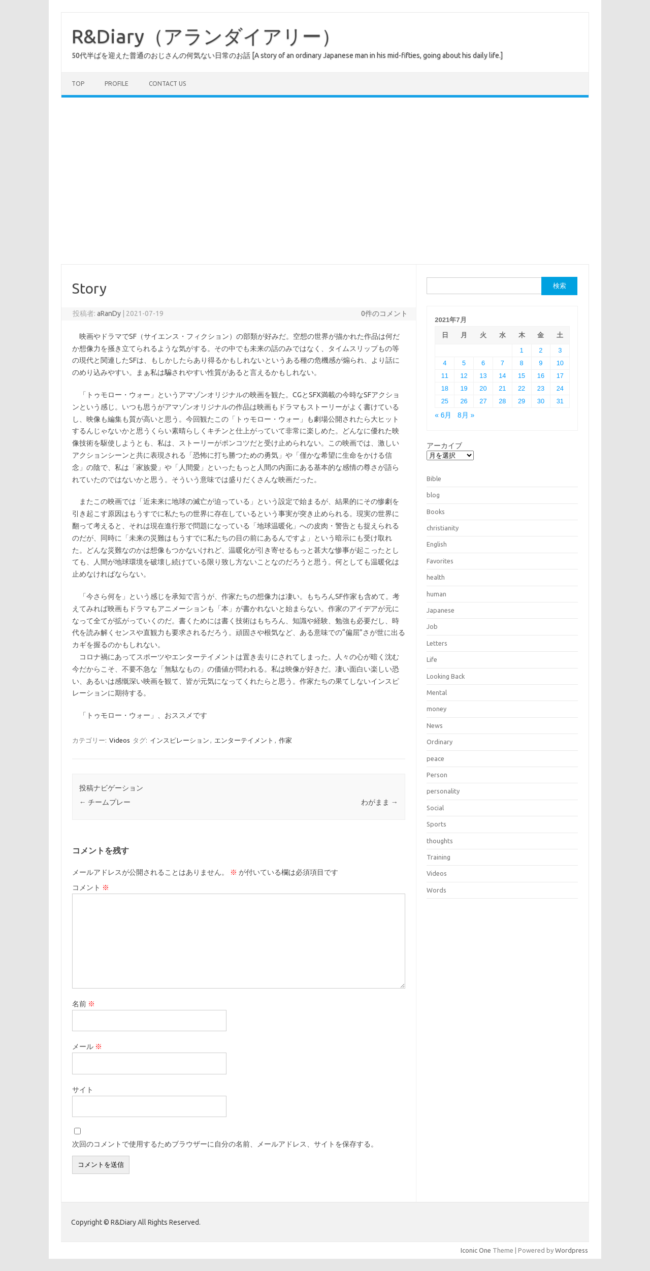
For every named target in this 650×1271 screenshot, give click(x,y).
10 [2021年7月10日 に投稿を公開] (560, 363)
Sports (436, 824)
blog (433, 494)
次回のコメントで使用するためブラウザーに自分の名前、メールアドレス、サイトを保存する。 (225, 1144)
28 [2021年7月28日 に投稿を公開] (502, 401)
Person (437, 774)
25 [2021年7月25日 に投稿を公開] (444, 401)
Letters (437, 643)
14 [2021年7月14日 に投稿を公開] (502, 375)
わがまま (379, 802)
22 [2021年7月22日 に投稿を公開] (521, 388)
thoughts (440, 840)
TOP (78, 83)
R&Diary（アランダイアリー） (206, 36)
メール (87, 1046)
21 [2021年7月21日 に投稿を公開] (502, 388)
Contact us (167, 83)
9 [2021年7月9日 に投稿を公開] (540, 363)
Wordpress (571, 1250)
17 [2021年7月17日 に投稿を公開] (560, 375)
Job (432, 626)
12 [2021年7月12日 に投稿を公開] (464, 375)
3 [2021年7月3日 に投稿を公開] (560, 350)
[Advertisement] (325, 181)
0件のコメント (384, 313)
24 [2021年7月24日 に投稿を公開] (560, 388)
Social (435, 807)
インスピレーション (179, 740)
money (436, 708)
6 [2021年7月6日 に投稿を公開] (483, 363)
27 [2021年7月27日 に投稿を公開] (482, 401)
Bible (434, 478)
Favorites (440, 560)
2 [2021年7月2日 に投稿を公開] (540, 350)
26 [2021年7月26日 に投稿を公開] (464, 401)
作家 (285, 740)
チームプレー (105, 802)
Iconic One (476, 1250)
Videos (119, 740)
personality (443, 791)
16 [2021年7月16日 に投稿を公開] (540, 375)
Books (436, 511)
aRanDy (109, 313)
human (436, 593)
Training (438, 857)
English (437, 544)
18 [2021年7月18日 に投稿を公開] (444, 388)
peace (435, 758)
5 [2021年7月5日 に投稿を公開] (464, 363)
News (435, 725)
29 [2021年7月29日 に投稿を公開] (521, 401)
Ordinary (439, 741)
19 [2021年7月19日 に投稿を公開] (464, 388)
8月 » (466, 415)
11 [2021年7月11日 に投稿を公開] (444, 375)
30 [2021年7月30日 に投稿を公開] (540, 401)
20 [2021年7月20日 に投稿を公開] (482, 388)
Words (436, 890)
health (436, 577)
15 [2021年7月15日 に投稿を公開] (521, 375)
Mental (437, 692)
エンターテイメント (244, 740)
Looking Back (446, 676)
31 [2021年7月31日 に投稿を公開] (560, 401)
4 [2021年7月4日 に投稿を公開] (444, 363)
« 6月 (443, 415)
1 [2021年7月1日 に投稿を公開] (522, 350)
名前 (83, 1004)
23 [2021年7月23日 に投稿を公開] (540, 388)
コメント (90, 887)
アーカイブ (444, 445)
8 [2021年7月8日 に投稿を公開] (522, 363)
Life (432, 659)
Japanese (440, 610)
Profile (116, 83)
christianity (443, 527)
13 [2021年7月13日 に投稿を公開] (482, 375)
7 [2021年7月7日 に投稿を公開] (502, 363)
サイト (82, 1090)
